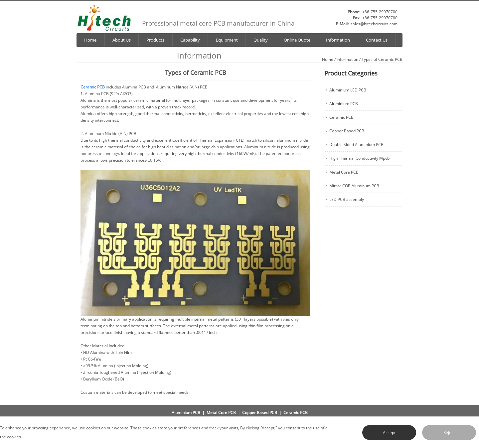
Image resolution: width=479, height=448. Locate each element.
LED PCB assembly (346, 199)
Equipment (227, 40)
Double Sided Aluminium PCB (356, 144)
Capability (190, 40)
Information (338, 40)
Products (155, 40)
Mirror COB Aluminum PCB (354, 186)
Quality (260, 40)
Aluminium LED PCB (347, 90)
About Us (121, 40)
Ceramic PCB (341, 117)
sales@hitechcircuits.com (374, 24)
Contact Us (377, 40)
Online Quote (297, 40)
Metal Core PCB (344, 172)
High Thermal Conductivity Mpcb (359, 158)
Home (90, 40)
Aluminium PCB (343, 103)
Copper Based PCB (346, 131)
